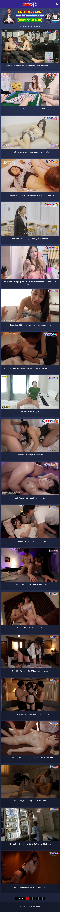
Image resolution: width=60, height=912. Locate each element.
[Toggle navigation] (53, 4)
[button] (20, 26)
